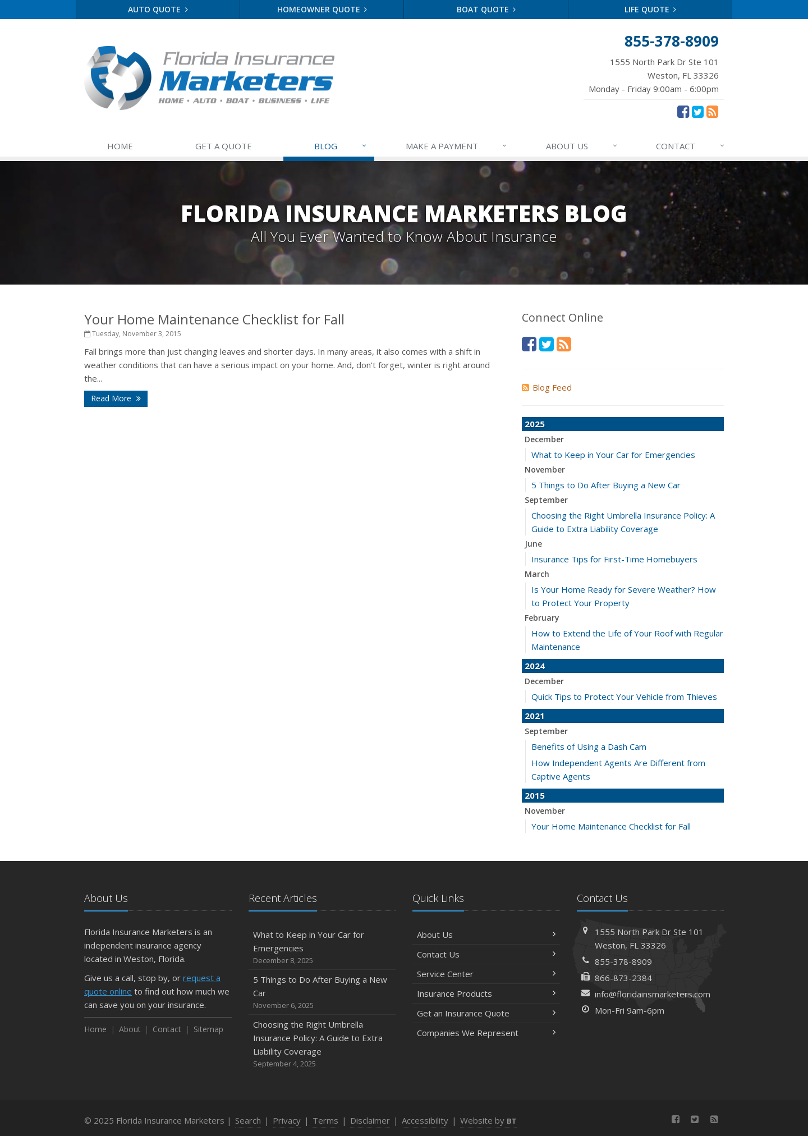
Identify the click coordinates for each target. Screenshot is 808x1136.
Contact (167, 1029)
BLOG (341, 146)
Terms (325, 1120)
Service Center (486, 973)
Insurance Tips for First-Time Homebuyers (614, 559)
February (542, 617)
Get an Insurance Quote (486, 1013)
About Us (486, 934)
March (537, 574)
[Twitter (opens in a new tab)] (698, 111)
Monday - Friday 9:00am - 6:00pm (654, 74)
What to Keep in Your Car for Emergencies (613, 454)
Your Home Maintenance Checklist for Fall (214, 319)
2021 (535, 715)
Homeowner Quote (322, 9)
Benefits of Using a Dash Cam (588, 746)
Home (95, 1029)
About (130, 1029)
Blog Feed (547, 387)
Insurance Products (486, 993)
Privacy (287, 1120)
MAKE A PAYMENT (457, 146)
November (545, 469)
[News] (712, 111)
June (533, 543)
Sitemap (208, 1029)
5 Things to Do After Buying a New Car (606, 485)
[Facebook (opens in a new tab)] (683, 111)
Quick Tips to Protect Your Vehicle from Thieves (624, 696)
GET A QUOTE (223, 146)
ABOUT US (582, 146)
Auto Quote (158, 9)
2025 (535, 423)
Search (248, 1120)
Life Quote (651, 9)
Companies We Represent (486, 1032)
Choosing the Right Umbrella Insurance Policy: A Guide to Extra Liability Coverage (322, 1044)
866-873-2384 (623, 977)
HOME (120, 146)
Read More (116, 398)
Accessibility (425, 1120)
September (546, 499)
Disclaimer (370, 1120)
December (544, 439)
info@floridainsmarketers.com (652, 994)
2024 (535, 665)
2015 (535, 795)
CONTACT (691, 146)
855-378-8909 (623, 961)
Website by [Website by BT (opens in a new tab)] (488, 1120)
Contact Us (486, 954)
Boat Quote (486, 9)
